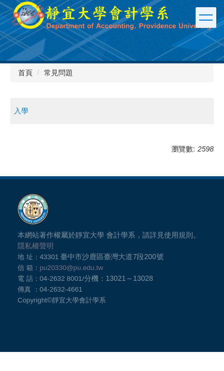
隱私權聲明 (36, 246)
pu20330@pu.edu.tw (71, 268)
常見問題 (58, 73)
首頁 (25, 73)
